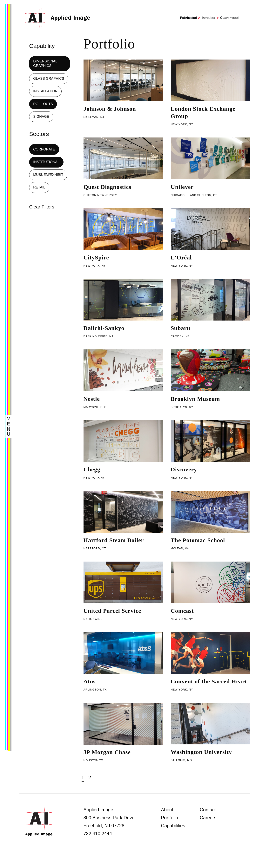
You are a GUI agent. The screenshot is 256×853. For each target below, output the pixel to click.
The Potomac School (198, 540)
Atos (90, 681)
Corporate (44, 149)
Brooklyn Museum (195, 399)
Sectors (39, 134)
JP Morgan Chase (107, 752)
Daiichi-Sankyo (104, 328)
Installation (45, 91)
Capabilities (173, 825)
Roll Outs (43, 104)
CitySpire (96, 257)
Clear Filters (41, 206)
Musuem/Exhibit (48, 175)
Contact (208, 809)
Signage (41, 116)
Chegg (92, 469)
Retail (39, 187)
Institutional (46, 162)
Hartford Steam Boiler (114, 540)
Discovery (184, 469)
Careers (208, 817)
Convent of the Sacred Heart (209, 681)
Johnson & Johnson (110, 108)
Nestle (92, 399)
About (167, 809)
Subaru (180, 328)
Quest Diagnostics (107, 187)
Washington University (201, 752)
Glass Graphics (48, 78)
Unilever (182, 187)
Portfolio (169, 817)
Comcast (182, 611)
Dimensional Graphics (45, 63)
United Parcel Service (112, 611)
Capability (42, 46)
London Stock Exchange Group (203, 112)
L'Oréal (181, 257)
